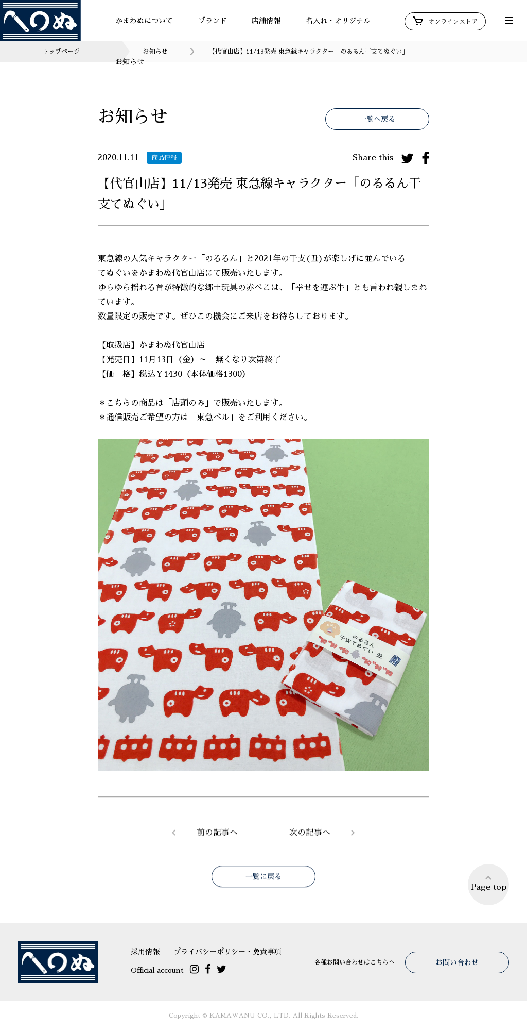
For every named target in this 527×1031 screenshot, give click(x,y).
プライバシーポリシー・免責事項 (227, 951)
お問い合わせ (457, 962)
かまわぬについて (144, 20)
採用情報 (145, 951)
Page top (488, 882)
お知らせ (129, 61)
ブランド (212, 20)
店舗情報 (266, 20)
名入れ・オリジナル (338, 20)
